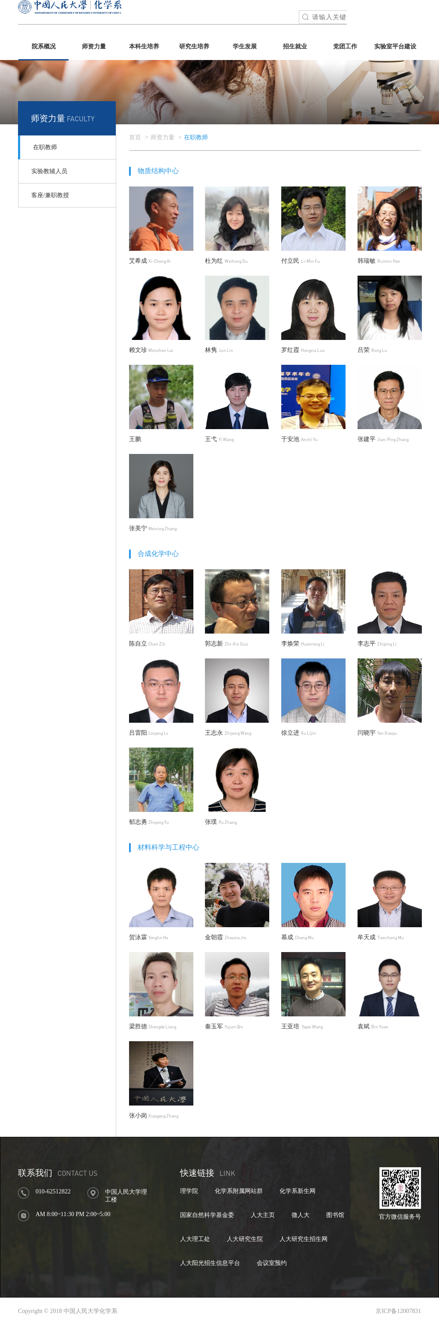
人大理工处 (195, 1239)
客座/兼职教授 (50, 195)
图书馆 (335, 1215)
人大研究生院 (245, 1239)
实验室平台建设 (395, 46)
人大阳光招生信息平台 (210, 1263)
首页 (135, 137)
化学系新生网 (298, 1191)
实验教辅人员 (49, 171)
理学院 (189, 1191)
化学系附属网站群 (239, 1191)
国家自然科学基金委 (207, 1215)
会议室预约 (272, 1263)
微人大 (301, 1215)
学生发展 (245, 46)
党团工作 (345, 46)
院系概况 (44, 46)
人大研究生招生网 (304, 1239)
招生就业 (295, 46)
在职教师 (45, 147)
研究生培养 (194, 46)
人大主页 (263, 1215)
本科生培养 (144, 46)
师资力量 (94, 46)
